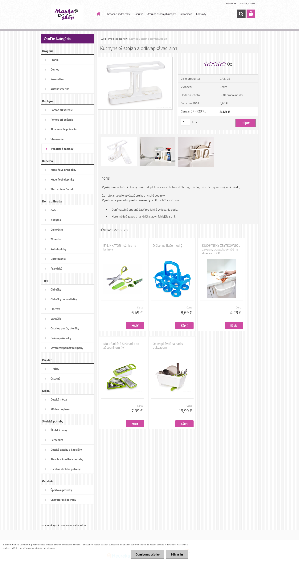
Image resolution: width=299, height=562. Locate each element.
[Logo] (67, 14)
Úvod (103, 39)
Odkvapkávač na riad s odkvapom (168, 345)
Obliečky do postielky (64, 299)
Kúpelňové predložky (63, 170)
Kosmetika (57, 79)
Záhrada (56, 239)
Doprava (138, 14)
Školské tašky (59, 430)
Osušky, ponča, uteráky (65, 328)
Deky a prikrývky (61, 338)
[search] (241, 14)
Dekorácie (57, 229)
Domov (55, 69)
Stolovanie (57, 139)
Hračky (55, 369)
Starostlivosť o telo (62, 189)
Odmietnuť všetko (148, 554)
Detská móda (59, 399)
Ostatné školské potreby (65, 469)
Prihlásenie (231, 3)
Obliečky (56, 289)
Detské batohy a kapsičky (66, 449)
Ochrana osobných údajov (161, 14)
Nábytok (56, 220)
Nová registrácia (247, 3)
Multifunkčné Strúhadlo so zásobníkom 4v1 (121, 345)
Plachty (55, 309)
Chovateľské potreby (63, 500)
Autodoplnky (58, 249)
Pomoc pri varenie (62, 110)
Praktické (56, 268)
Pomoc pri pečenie (62, 119)
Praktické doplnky (62, 149)
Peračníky (57, 440)
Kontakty (201, 14)
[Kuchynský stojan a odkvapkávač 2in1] (135, 58)
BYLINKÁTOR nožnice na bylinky (119, 247)
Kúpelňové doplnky (62, 179)
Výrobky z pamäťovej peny (67, 348)
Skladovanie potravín (63, 129)
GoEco (54, 210)
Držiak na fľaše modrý (167, 245)
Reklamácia (185, 14)
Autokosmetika (60, 89)
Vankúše (56, 318)
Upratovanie (58, 259)
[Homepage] (98, 14)
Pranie (55, 60)
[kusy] (185, 122)
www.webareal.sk (76, 525)
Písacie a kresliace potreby (67, 459)
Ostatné (55, 378)
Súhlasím (177, 554)
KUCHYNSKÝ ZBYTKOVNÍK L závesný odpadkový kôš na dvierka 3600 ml (221, 249)
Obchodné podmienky (118, 14)
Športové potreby (61, 490)
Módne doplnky (60, 409)
